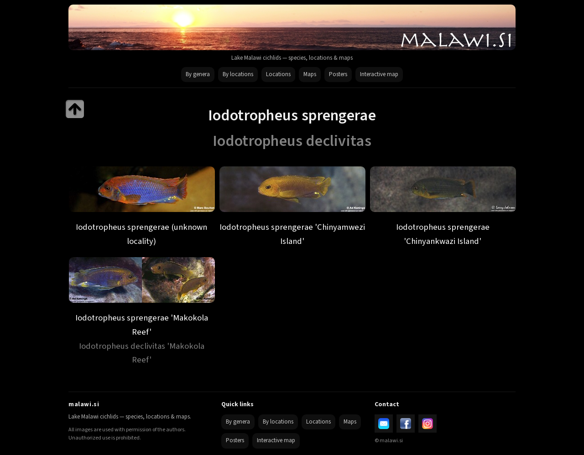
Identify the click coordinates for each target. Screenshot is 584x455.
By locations (238, 74)
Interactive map (379, 74)
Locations (278, 74)
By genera (198, 74)
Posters (338, 74)
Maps (309, 74)
